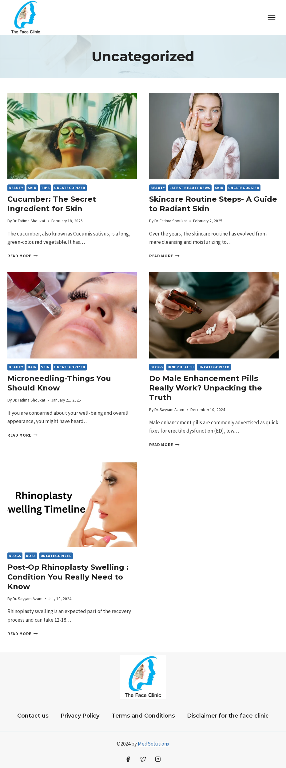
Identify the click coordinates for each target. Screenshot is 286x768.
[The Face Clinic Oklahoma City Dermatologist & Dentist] (25, 17)
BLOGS (156, 367)
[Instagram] (158, 759)
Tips (45, 187)
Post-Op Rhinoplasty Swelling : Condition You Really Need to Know (68, 577)
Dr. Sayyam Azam (169, 409)
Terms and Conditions (143, 715)
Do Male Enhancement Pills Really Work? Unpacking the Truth (205, 388)
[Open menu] (271, 17)
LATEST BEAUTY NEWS (189, 187)
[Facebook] (128, 759)
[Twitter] (143, 759)
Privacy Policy (80, 715)
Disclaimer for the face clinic (228, 715)
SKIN (32, 187)
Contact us (33, 715)
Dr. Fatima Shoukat (29, 221)
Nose (31, 555)
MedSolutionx (153, 743)
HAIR (32, 367)
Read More (22, 256)
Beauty (16, 187)
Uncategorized (69, 187)
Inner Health (181, 367)
